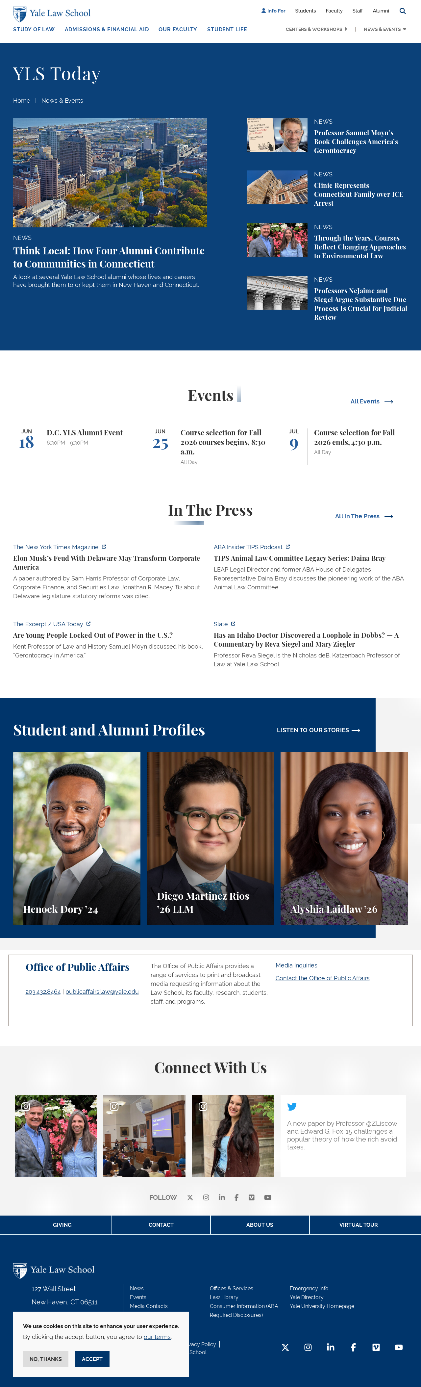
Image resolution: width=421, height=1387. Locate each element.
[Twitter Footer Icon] (285, 1348)
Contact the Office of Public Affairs (323, 978)
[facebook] (237, 1198)
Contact (161, 1225)
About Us (259, 1225)
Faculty (334, 11)
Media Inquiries (296, 965)
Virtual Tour (358, 1225)
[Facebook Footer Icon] (353, 1348)
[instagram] (206, 1198)
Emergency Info (309, 1288)
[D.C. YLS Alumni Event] (77, 446)
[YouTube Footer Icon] (399, 1348)
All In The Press (358, 516)
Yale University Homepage (322, 1306)
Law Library (224, 1297)
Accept (92, 1359)
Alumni (381, 11)
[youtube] (268, 1198)
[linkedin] (222, 1198)
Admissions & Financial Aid (107, 29)
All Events (366, 401)
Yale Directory (307, 1297)
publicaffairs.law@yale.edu (102, 991)
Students (305, 11)
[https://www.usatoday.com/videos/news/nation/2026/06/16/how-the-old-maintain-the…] (110, 641)
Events (138, 1297)
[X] (190, 1198)
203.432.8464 (43, 991)
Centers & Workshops (314, 29)
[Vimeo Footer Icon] (376, 1348)
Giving (62, 1225)
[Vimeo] (252, 1198)
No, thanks (46, 1359)
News (137, 1288)
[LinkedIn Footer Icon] (331, 1348)
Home (21, 100)
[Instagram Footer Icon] (308, 1348)
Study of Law (34, 29)
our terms (157, 1336)
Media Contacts (149, 1306)
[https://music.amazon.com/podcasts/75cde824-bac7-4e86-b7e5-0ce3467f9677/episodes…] (311, 569)
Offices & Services (231, 1288)
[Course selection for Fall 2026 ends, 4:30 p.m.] (344, 446)
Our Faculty (178, 29)
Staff (358, 11)
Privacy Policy (199, 1344)
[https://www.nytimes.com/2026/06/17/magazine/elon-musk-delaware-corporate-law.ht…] (110, 573)
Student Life (227, 29)
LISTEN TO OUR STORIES (313, 730)
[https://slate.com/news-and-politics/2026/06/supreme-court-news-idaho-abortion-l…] (311, 646)
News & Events (382, 29)
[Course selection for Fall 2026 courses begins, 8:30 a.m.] (211, 446)
